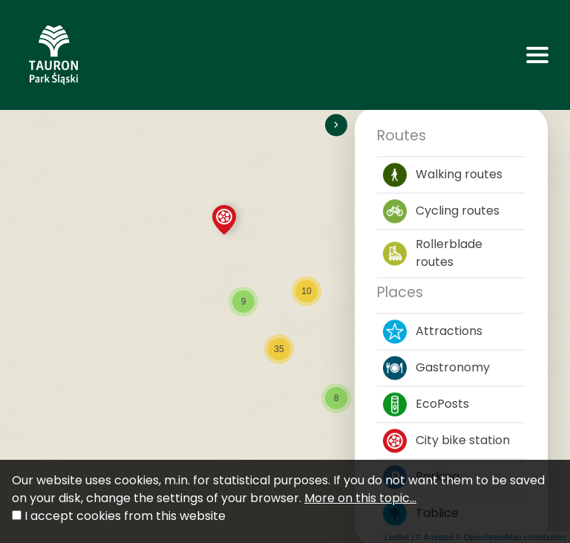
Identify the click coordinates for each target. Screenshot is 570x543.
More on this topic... (360, 498)
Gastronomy (436, 368)
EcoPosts (426, 404)
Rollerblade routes (432, 252)
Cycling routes (441, 211)
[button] (224, 220)
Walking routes (442, 174)
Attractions (432, 331)
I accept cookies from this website (125, 515)
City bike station (446, 440)
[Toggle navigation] (537, 55)
